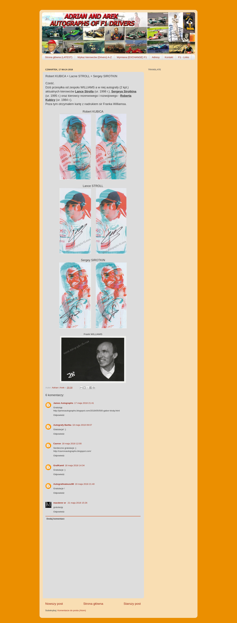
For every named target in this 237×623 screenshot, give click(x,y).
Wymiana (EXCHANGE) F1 (132, 57)
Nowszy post (54, 603)
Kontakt (169, 57)
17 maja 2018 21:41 (84, 403)
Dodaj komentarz (56, 519)
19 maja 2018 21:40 (84, 484)
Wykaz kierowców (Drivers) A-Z (94, 57)
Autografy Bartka (62, 425)
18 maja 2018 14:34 (75, 465)
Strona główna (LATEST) (58, 57)
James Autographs (63, 403)
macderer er (60, 503)
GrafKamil (58, 465)
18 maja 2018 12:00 (72, 443)
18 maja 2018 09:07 (82, 425)
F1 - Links (183, 57)
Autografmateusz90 (63, 484)
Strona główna (93, 603)
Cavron (57, 443)
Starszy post (132, 603)
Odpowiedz (59, 415)
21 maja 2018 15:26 (77, 503)
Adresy (156, 57)
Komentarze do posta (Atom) (71, 610)
